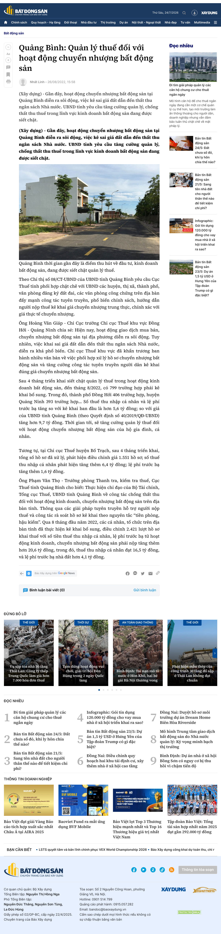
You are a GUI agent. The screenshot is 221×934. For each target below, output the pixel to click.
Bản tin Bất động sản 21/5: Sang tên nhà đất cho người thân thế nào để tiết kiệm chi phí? (204, 191)
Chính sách (19, 22)
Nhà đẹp (171, 22)
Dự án (123, 22)
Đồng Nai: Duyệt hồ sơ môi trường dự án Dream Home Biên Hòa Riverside (185, 717)
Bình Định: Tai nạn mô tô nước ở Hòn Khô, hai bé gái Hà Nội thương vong (138, 676)
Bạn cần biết (19, 850)
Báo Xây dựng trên (55, 573)
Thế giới (29, 622)
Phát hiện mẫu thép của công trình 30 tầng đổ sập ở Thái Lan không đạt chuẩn (192, 673)
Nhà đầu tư (89, 22)
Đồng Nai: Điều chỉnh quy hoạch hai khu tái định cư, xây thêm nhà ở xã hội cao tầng (115, 761)
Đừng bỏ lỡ (15, 614)
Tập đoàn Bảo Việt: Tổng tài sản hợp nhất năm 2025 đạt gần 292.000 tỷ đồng (192, 827)
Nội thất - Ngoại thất (146, 22)
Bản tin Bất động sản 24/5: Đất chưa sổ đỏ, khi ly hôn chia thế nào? (205, 150)
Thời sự (83, 622)
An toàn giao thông (137, 622)
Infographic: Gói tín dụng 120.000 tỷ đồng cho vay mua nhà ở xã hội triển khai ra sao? (205, 235)
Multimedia (202, 22)
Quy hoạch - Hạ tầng (45, 22)
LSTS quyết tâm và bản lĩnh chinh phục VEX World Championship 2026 (93, 850)
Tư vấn (185, 22)
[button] (8, 47)
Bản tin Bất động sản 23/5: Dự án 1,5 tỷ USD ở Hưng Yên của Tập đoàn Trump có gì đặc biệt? (205, 278)
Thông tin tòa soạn (198, 870)
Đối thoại (70, 22)
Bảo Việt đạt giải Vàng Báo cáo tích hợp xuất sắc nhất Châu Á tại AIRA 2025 (28, 827)
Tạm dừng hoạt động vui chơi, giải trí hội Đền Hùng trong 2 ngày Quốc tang (83, 673)
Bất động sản (14, 33)
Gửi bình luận (145, 590)
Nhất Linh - (38, 82)
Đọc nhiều (181, 46)
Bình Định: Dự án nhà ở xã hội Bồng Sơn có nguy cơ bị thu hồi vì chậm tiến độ (188, 761)
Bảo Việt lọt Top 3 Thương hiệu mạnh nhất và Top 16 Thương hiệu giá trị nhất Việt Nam (137, 829)
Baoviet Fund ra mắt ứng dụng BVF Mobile (81, 824)
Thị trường (108, 22)
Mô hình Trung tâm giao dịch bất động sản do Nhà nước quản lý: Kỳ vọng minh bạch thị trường (187, 739)
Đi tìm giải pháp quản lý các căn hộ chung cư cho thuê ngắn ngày (190, 89)
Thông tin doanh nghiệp (28, 779)
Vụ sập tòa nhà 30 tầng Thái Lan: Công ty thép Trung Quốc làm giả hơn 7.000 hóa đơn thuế (28, 673)
